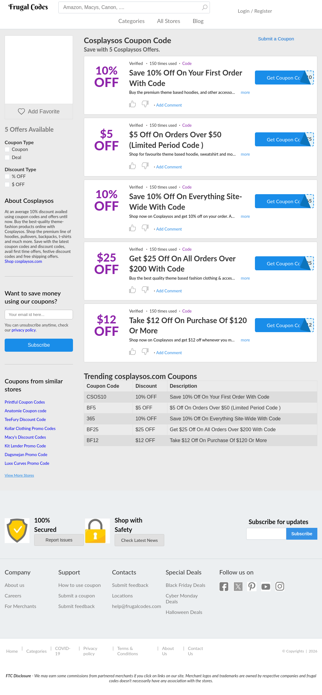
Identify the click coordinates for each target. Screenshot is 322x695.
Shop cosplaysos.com (23, 261)
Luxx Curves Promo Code (27, 463)
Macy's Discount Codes (25, 437)
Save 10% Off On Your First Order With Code (185, 78)
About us (14, 585)
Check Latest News (139, 540)
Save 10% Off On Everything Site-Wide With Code (185, 201)
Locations (122, 595)
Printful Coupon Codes (25, 402)
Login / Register (255, 11)
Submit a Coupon (276, 38)
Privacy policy (90, 651)
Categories (131, 20)
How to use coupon (79, 585)
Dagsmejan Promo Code (26, 454)
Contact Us (195, 651)
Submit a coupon (76, 595)
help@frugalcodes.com (134, 606)
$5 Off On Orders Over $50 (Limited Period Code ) (175, 139)
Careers (13, 595)
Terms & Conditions (127, 651)
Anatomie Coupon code (25, 410)
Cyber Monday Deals (181, 598)
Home (12, 651)
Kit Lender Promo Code (25, 445)
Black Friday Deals (185, 585)
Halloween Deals (184, 612)
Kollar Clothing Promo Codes (30, 428)
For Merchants (20, 606)
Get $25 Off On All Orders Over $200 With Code (182, 263)
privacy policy (23, 329)
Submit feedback (76, 606)
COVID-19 (62, 651)
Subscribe (301, 533)
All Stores (168, 20)
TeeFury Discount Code (25, 419)
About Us (168, 651)
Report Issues (59, 539)
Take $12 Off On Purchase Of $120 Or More (188, 325)
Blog (198, 20)
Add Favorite (39, 111)
